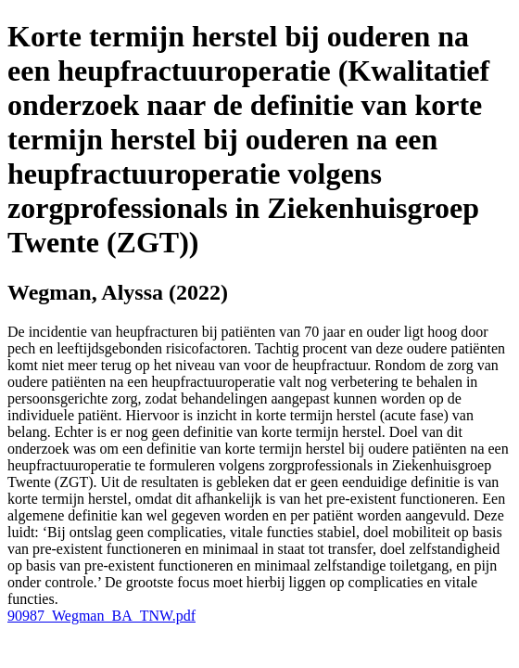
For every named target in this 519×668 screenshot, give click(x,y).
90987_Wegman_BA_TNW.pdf (101, 615)
